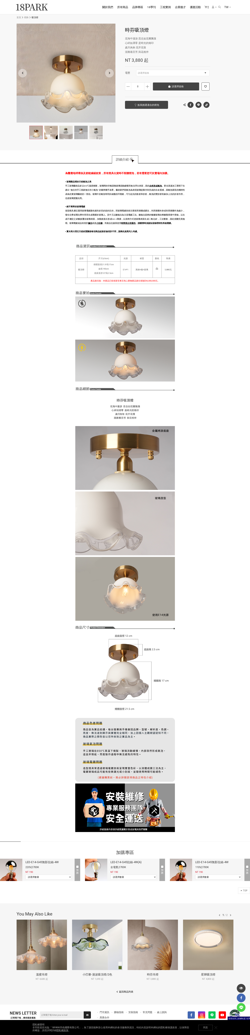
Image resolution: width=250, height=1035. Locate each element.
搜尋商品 (219, 7)
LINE (198, 105)
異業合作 (104, 1017)
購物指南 (119, 1012)
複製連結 (206, 104)
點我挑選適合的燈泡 (148, 105)
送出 (87, 1015)
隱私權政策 (62, 1030)
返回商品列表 (126, 991)
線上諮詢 (162, 1012)
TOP (244, 890)
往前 (219, 915)
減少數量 (128, 86)
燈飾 (26, 17)
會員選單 (213, 7)
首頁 (19, 17)
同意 (205, 1027)
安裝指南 (133, 1012)
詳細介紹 (122, 159)
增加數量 (147, 86)
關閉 (215, 1027)
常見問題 (147, 1012)
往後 (230, 915)
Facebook (190, 105)
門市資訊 (104, 1012)
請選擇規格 (172, 73)
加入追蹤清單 (205, 86)
